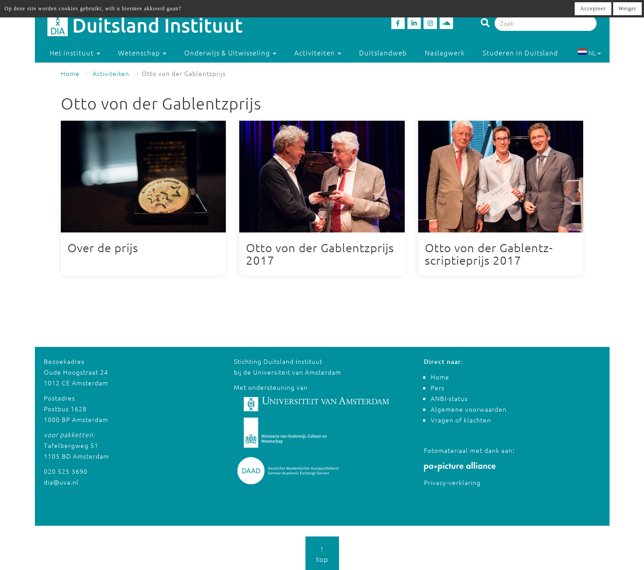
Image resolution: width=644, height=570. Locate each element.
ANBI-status (449, 398)
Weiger (627, 8)
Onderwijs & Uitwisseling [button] (230, 52)
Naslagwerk (445, 52)
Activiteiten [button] (317, 52)
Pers (438, 387)
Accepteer (593, 8)
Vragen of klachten (461, 419)
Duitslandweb (383, 52)
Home (70, 73)
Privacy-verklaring (452, 482)
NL (589, 52)
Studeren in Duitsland (524, 52)
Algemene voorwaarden (469, 409)
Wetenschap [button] (142, 52)
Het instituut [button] (75, 52)
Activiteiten (111, 73)
